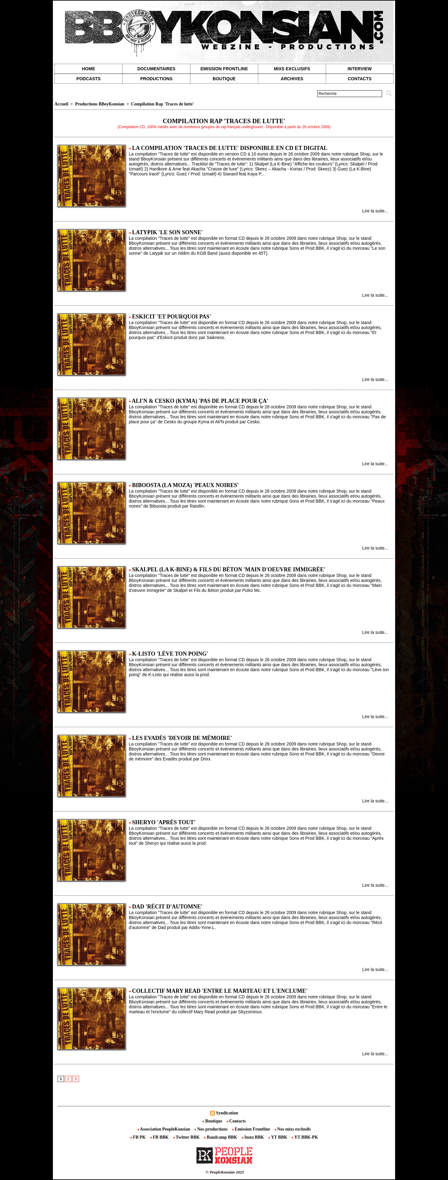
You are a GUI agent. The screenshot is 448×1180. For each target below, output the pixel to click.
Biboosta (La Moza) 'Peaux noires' (185, 485)
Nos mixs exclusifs (292, 1129)
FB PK (138, 1137)
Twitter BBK (187, 1137)
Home (88, 68)
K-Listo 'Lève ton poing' (170, 654)
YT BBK (278, 1137)
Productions (156, 78)
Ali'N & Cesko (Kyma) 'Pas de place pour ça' (200, 401)
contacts (360, 78)
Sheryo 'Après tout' (164, 822)
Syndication (227, 1113)
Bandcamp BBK (221, 1137)
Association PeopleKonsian (164, 1129)
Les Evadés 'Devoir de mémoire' (182, 738)
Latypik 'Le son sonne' (167, 232)
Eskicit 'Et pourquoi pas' (171, 317)
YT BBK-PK (305, 1137)
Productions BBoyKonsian (99, 104)
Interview (360, 68)
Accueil (61, 104)
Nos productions (211, 1129)
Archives (292, 78)
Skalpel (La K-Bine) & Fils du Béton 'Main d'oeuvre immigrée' (228, 569)
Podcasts (89, 78)
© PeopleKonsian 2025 (225, 1172)
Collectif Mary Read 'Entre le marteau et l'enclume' (220, 991)
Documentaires (156, 68)
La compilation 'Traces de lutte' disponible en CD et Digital (230, 148)
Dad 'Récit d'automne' (167, 907)
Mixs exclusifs (292, 68)
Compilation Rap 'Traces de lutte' (162, 104)
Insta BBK (253, 1137)
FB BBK (160, 1137)
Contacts (236, 1121)
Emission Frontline (224, 68)
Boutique (224, 78)
